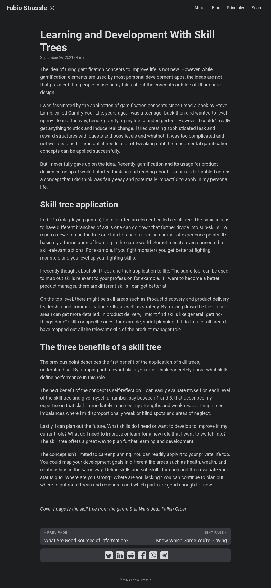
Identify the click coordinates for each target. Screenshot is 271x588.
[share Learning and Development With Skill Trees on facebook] (142, 556)
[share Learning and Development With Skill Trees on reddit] (131, 556)
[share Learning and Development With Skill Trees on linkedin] (120, 556)
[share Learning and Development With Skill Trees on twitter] (109, 556)
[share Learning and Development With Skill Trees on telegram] (164, 556)
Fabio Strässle (26, 8)
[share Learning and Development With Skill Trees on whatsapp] (153, 556)
